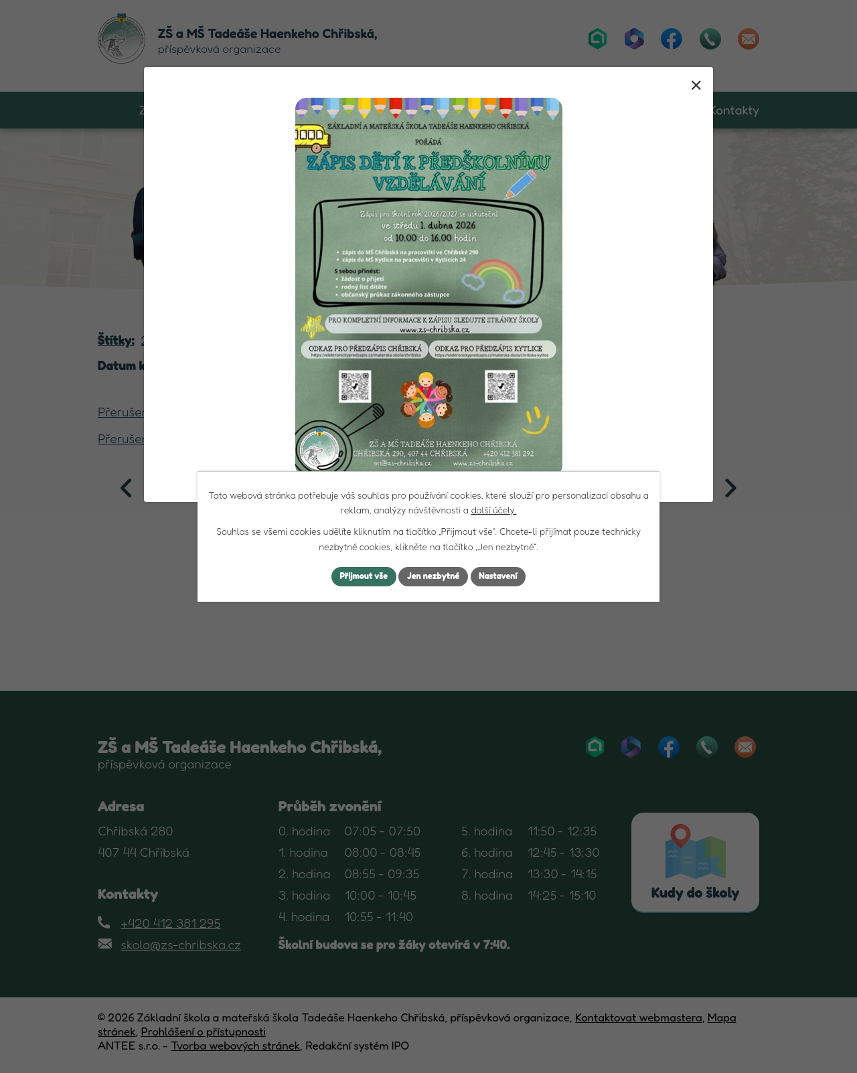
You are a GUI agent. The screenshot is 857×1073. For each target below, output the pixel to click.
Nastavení (505, 576)
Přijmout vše (357, 576)
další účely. (493, 508)
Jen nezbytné (434, 576)
